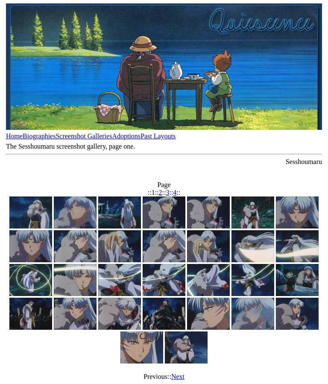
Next (177, 376)
